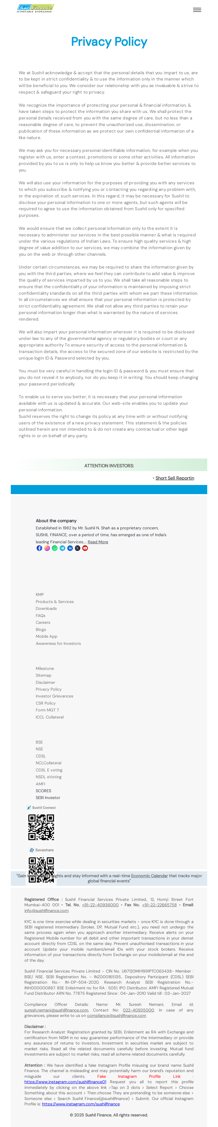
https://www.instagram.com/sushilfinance (81, 1104)
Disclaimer (45, 682)
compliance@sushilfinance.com (116, 1015)
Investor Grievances (54, 696)
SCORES (43, 790)
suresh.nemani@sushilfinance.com (56, 1010)
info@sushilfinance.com (46, 910)
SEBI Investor (48, 797)
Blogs (41, 629)
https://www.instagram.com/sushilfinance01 (65, 1081)
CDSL (41, 756)
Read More (98, 541)
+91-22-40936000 (100, 904)
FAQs (40, 615)
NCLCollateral (48, 762)
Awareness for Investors (58, 643)
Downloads (46, 608)
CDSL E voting (49, 770)
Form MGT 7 (47, 710)
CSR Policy (46, 703)
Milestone (45, 668)
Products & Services (55, 601)
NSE (39, 749)
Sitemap (43, 675)
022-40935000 (138, 1010)
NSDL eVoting (49, 776)
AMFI (40, 784)
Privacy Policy (49, 689)
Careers (43, 622)
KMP (40, 594)
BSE (39, 742)
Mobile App (46, 636)
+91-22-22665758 (159, 904)
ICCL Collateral (50, 717)
